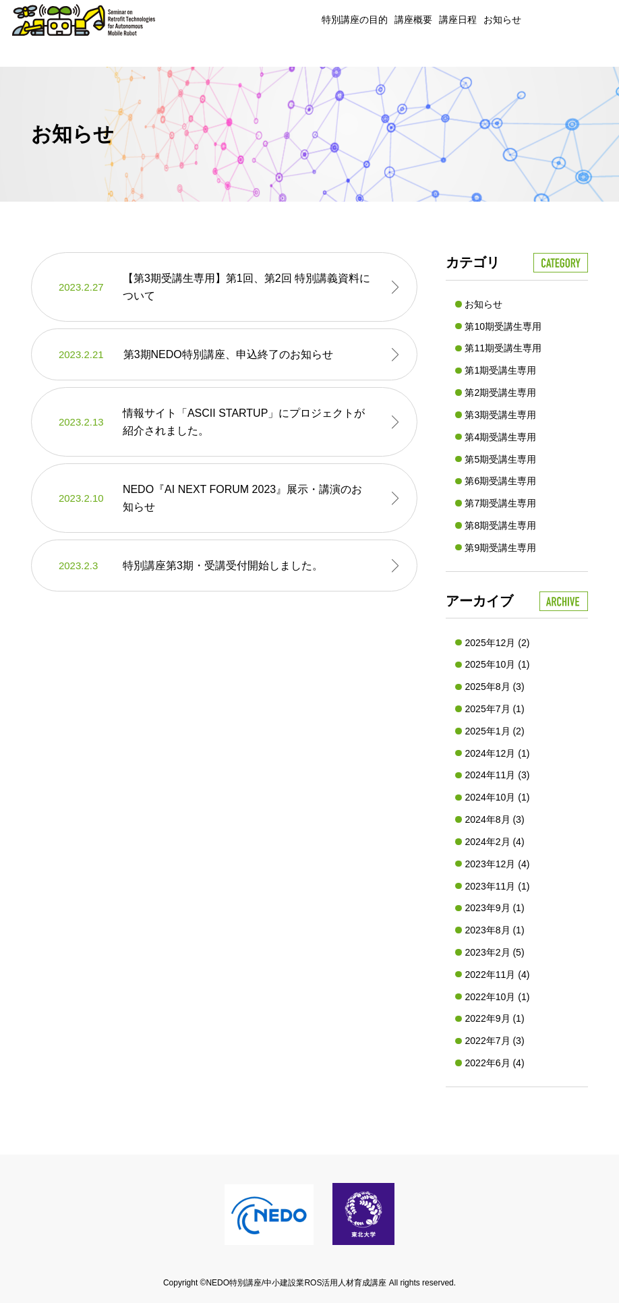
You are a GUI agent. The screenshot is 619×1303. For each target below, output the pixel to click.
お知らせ (502, 19)
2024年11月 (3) (497, 775)
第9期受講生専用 (500, 547)
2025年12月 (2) (497, 642)
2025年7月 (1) (494, 709)
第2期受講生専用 (500, 392)
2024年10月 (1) (497, 797)
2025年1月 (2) (494, 731)
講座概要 (413, 19)
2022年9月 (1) (494, 1018)
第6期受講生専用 (500, 481)
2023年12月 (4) (497, 864)
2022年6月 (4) (494, 1063)
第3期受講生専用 (500, 414)
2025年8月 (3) (494, 686)
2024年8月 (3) (494, 819)
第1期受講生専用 (500, 370)
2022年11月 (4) (497, 974)
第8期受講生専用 (500, 525)
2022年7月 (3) (494, 1040)
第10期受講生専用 (503, 326)
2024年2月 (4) (494, 841)
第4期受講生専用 (500, 437)
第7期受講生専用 (500, 503)
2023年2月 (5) (494, 952)
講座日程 (458, 19)
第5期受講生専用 (500, 459)
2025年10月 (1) (497, 664)
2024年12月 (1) (497, 753)
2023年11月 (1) (497, 886)
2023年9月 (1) (494, 908)
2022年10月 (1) (497, 997)
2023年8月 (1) (494, 930)
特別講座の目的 (355, 19)
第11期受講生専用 (503, 348)
